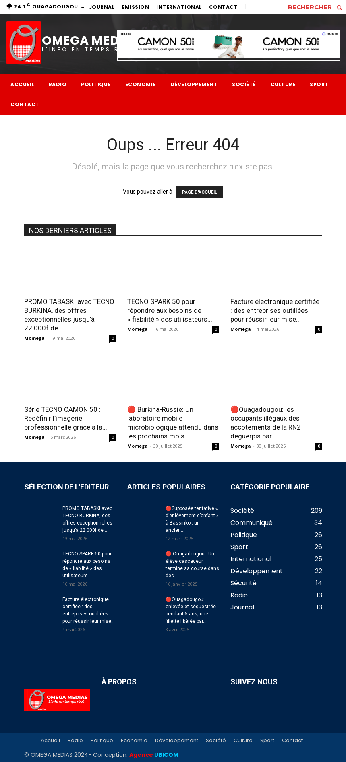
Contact (292, 740)
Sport (267, 740)
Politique (102, 740)
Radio (75, 740)
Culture (243, 740)
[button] (317, 7)
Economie (134, 740)
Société (216, 740)
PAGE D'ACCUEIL (199, 192)
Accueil (50, 740)
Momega (34, 338)
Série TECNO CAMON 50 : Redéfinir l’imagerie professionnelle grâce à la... (65, 418)
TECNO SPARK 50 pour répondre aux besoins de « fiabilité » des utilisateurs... (169, 310)
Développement (176, 740)
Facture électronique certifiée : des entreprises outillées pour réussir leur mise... (274, 310)
